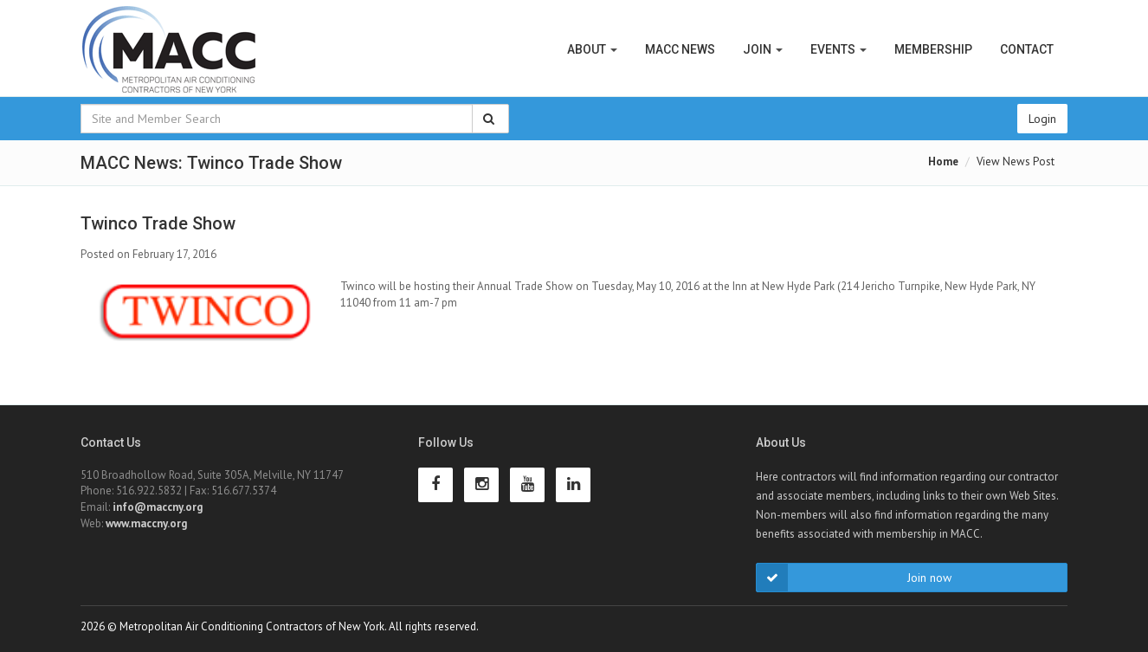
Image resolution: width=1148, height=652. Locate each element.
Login (1042, 118)
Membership (933, 49)
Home (943, 161)
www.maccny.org (146, 523)
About (592, 49)
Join (763, 49)
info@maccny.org (158, 507)
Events (838, 49)
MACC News (680, 49)
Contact (1027, 49)
